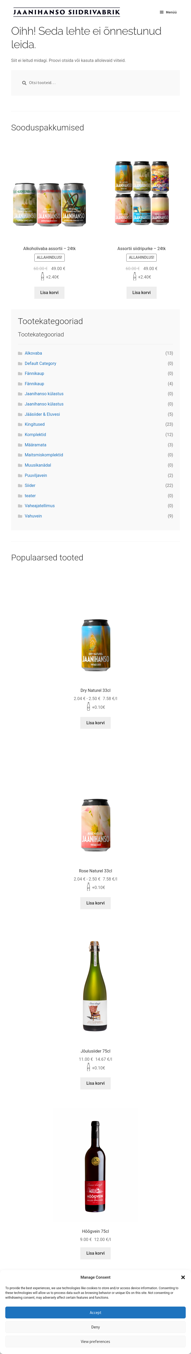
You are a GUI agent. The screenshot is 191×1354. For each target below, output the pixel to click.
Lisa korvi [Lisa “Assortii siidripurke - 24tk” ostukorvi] (141, 292)
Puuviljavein (36, 475)
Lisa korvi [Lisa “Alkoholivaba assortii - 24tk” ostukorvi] (49, 292)
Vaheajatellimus (40, 505)
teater (30, 495)
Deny (95, 1326)
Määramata (35, 444)
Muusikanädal (38, 465)
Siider (30, 485)
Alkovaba (33, 353)
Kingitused (35, 424)
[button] (183, 1277)
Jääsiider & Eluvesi (42, 414)
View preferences (95, 1341)
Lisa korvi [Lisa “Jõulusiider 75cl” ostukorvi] (95, 1083)
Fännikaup (34, 373)
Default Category (40, 363)
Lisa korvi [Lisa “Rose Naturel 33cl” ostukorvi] (95, 903)
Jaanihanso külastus (44, 393)
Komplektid (35, 434)
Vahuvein (33, 516)
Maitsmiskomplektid (44, 454)
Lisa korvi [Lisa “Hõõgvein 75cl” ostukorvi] (95, 1253)
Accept (95, 1312)
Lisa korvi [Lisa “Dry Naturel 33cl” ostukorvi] (95, 722)
